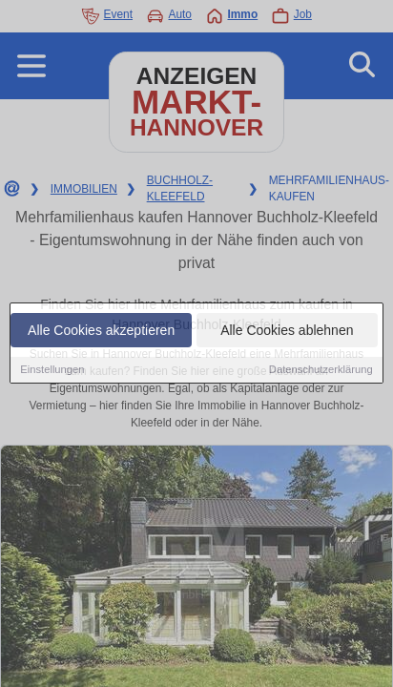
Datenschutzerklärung (321, 370)
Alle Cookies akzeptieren (101, 331)
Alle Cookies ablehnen (286, 331)
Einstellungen (52, 370)
